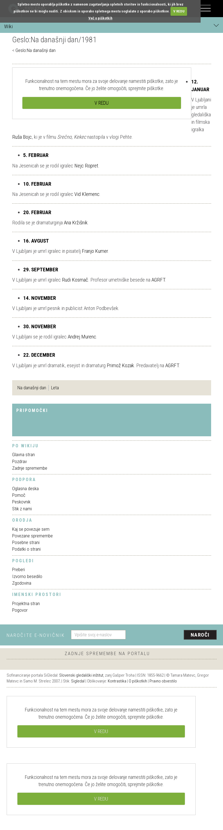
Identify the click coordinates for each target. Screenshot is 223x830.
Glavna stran (23, 454)
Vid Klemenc (86, 194)
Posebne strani (26, 542)
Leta (55, 387)
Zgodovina (21, 583)
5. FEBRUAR (35, 155)
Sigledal (78, 681)
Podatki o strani (26, 549)
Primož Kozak (120, 365)
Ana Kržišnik (76, 222)
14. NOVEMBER (39, 298)
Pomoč (18, 495)
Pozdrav (19, 461)
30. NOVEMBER (39, 326)
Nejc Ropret (86, 165)
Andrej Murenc (82, 336)
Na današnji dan (31, 387)
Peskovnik (21, 502)
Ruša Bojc (22, 137)
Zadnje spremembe (29, 468)
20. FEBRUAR (37, 212)
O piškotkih (138, 681)
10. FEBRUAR (37, 184)
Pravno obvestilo (163, 681)
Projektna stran (26, 603)
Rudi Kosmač (75, 280)
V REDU (179, 11)
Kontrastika (117, 681)
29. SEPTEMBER (40, 269)
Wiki (111, 26)
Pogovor (20, 610)
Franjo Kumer (95, 251)
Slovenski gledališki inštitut (81, 675)
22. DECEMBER (39, 355)
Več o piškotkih (100, 18)
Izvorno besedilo (27, 576)
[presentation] (173, 635)
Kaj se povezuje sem (30, 529)
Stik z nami (22, 508)
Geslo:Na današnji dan (35, 50)
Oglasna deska (25, 488)
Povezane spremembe (32, 536)
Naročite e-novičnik (36, 635)
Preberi (18, 569)
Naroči (200, 635)
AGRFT (158, 280)
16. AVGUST (36, 241)
